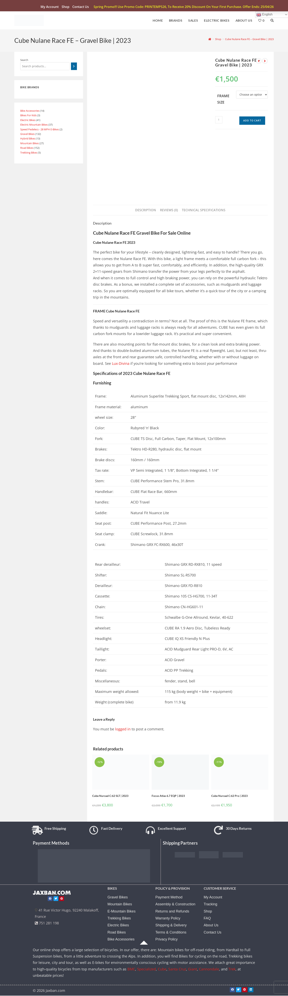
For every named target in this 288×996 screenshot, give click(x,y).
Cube (162, 970)
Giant (192, 970)
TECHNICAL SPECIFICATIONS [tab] (203, 211)
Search (24, 60)
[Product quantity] (218, 120)
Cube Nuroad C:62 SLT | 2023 (110, 796)
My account (50, 7)
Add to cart (252, 121)
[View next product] (265, 61)
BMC (131, 970)
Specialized (146, 970)
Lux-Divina (120, 364)
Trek (232, 970)
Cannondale (209, 970)
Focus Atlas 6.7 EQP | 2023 (168, 796)
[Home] (209, 40)
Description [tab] (145, 211)
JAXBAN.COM (54, 894)
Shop (65, 7)
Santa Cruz (177, 970)
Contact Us (80, 7)
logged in (123, 729)
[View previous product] (259, 61)
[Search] (74, 67)
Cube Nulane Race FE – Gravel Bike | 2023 (249, 40)
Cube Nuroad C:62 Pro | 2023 (229, 796)
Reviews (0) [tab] (169, 211)
